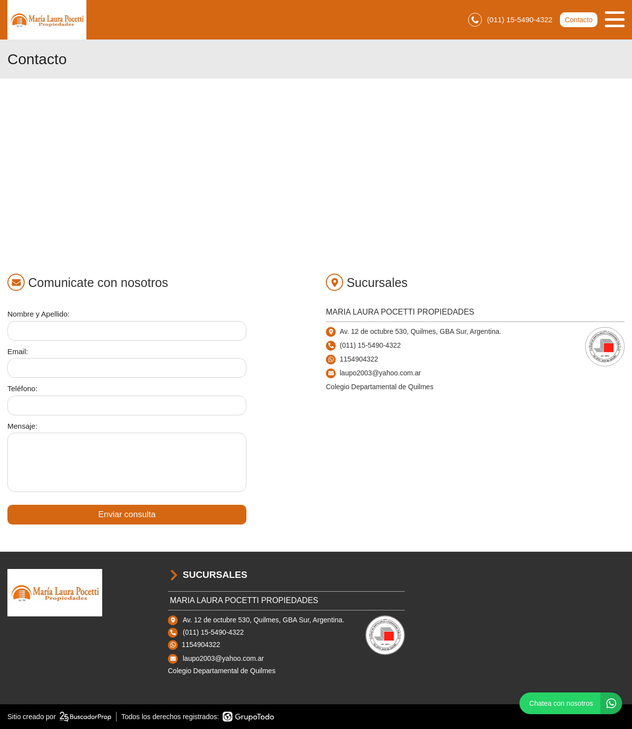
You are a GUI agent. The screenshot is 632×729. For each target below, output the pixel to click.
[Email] (126, 368)
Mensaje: (22, 426)
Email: (17, 351)
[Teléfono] (126, 405)
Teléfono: (22, 388)
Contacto (578, 20)
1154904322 (359, 359)
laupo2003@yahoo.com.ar (223, 658)
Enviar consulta (127, 514)
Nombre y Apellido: (38, 314)
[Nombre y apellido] (126, 331)
